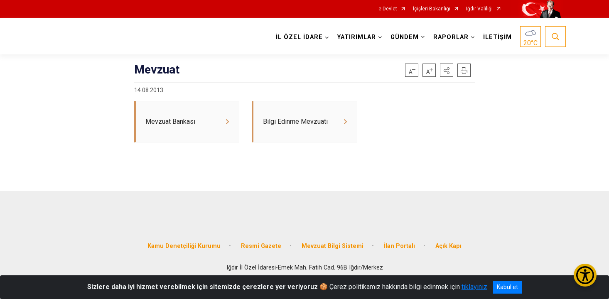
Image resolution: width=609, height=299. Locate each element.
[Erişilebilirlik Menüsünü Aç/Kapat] (585, 275)
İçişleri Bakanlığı (431, 9)
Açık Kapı (448, 237)
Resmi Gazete (261, 237)
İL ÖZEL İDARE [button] (296, 37)
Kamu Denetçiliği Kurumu (184, 237)
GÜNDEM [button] (402, 37)
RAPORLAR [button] (448, 37)
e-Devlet (387, 9)
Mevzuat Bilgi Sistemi (332, 237)
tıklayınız (474, 287)
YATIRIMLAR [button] (354, 37)
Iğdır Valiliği (479, 9)
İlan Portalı (399, 237)
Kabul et (507, 287)
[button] (446, 70)
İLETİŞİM (495, 37)
